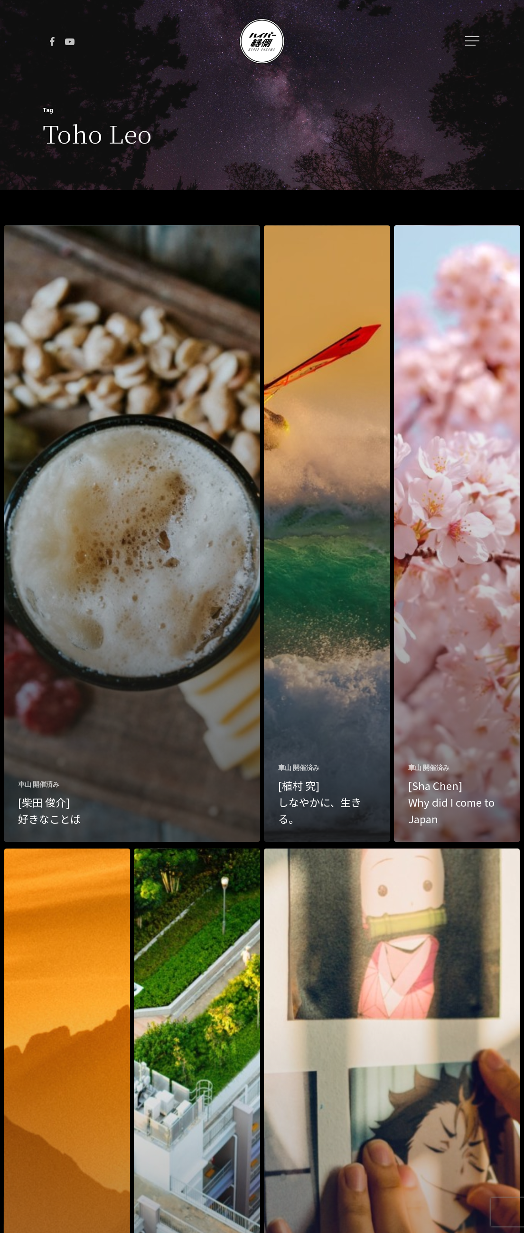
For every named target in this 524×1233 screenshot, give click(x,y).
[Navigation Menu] (473, 41)
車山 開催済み (38, 784)
